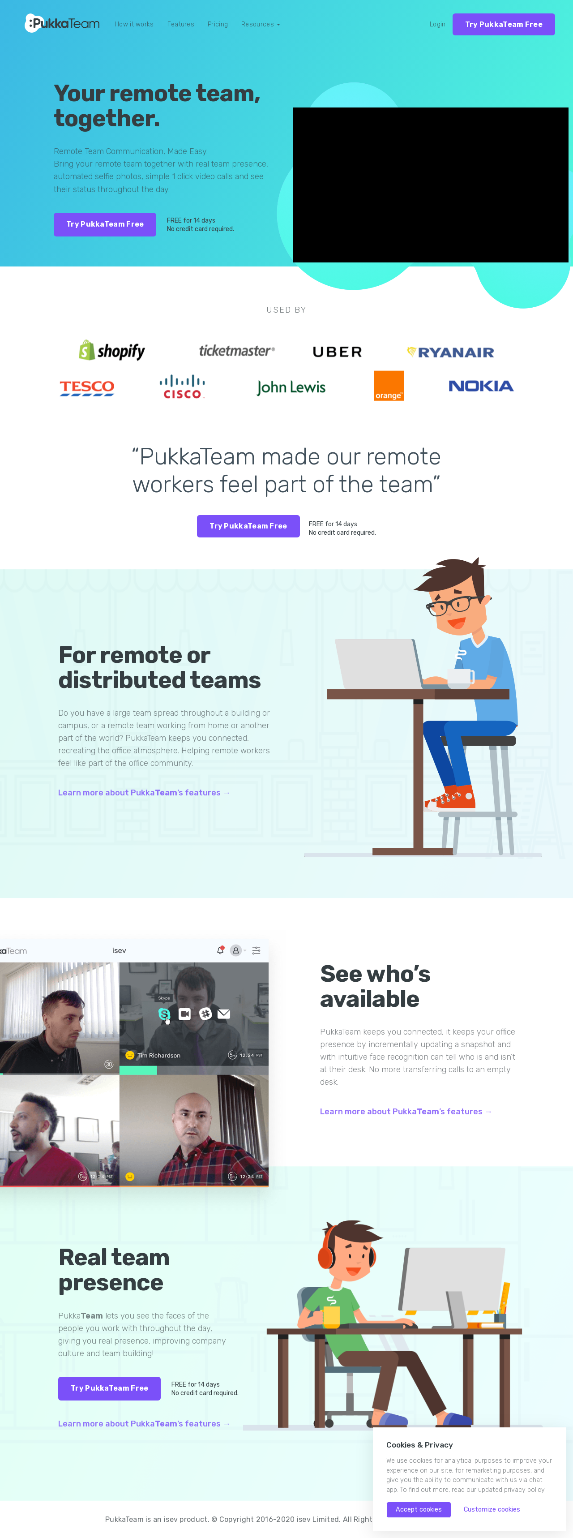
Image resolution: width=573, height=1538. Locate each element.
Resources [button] (260, 24)
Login (438, 24)
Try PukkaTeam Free (504, 24)
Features (180, 24)
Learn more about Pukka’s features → (144, 793)
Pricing (218, 24)
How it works (134, 24)
